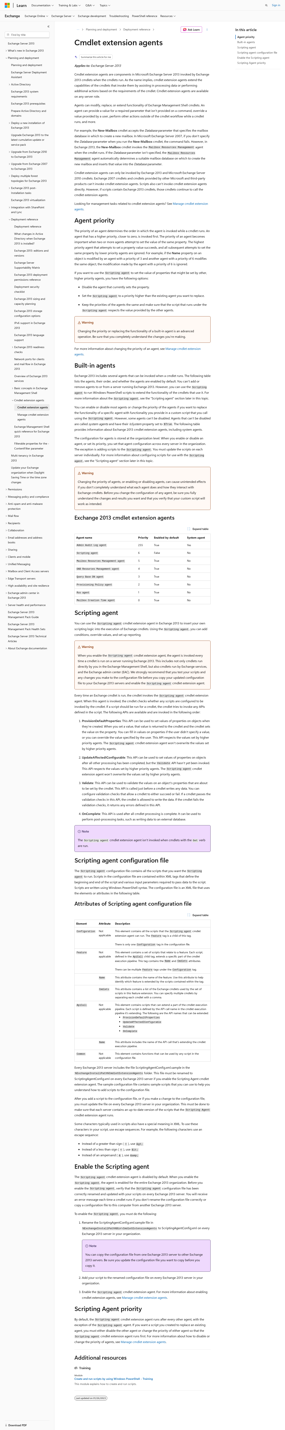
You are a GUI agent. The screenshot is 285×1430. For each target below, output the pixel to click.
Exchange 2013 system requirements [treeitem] (24, 94)
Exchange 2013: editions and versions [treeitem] (31, 253)
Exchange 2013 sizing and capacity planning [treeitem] (29, 301)
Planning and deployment (101, 29)
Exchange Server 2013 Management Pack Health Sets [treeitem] (26, 626)
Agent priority (246, 37)
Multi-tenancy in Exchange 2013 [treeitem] (27, 458)
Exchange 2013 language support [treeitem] (29, 337)
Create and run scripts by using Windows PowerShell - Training (113, 1379)
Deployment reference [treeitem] (27, 226)
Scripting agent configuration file (257, 52)
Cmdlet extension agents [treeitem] (32, 407)
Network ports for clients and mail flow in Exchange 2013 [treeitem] (30, 364)
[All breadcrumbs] (77, 29)
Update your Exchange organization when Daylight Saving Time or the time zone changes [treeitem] (29, 475)
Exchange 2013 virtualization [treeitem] (28, 200)
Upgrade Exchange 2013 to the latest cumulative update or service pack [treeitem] (29, 139)
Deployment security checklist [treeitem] (26, 289)
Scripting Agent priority (251, 63)
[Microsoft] (7, 5)
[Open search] (266, 5)
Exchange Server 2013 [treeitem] (21, 43)
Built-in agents (246, 42)
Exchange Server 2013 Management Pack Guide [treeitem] (23, 614)
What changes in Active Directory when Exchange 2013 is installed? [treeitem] (29, 238)
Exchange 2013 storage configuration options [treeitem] (28, 313)
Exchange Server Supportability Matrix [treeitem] (27, 265)
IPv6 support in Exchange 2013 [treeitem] (29, 325)
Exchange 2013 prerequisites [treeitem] (28, 103)
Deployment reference (136, 29)
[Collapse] (48, 26)
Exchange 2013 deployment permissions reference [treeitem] (31, 277)
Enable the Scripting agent (253, 57)
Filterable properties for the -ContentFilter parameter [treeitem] (31, 446)
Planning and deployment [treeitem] (26, 65)
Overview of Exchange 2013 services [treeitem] (31, 378)
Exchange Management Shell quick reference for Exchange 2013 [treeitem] (31, 431)
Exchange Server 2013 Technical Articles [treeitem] (27, 638)
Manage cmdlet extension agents (144, 1297)
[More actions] (207, 29)
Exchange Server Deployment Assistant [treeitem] (29, 74)
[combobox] (27, 35)
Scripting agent (246, 47)
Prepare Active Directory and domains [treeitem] (28, 113)
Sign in (276, 5)
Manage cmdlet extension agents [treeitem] (33, 417)
